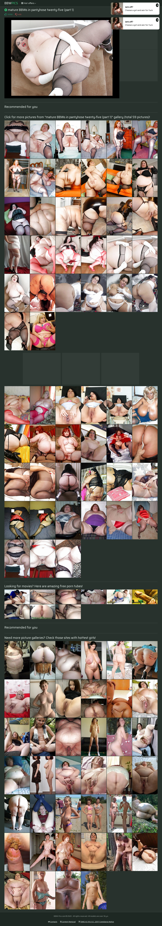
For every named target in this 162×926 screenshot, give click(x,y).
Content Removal (68, 921)
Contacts (52, 921)
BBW (11, 3)
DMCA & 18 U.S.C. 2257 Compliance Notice (96, 921)
